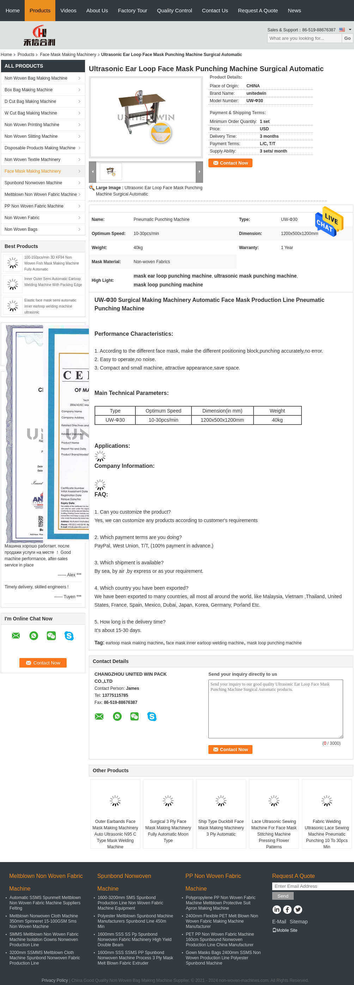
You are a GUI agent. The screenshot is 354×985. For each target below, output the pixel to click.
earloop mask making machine (134, 642)
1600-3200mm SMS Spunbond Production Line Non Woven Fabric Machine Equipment (130, 903)
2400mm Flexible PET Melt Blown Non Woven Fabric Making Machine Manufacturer (222, 921)
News (294, 10)
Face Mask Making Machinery (68, 54)
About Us (97, 10)
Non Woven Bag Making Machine (36, 78)
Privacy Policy (55, 980)
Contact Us (215, 10)
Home (13, 10)
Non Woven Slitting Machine (31, 136)
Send (282, 896)
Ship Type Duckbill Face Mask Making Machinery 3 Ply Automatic (221, 828)
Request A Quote (258, 10)
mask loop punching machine (274, 642)
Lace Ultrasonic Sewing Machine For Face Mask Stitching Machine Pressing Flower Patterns (274, 834)
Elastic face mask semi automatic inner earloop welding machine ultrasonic (50, 306)
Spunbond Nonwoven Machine (33, 182)
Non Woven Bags (21, 229)
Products (40, 10)
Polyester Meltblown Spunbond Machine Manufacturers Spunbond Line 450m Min (135, 921)
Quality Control (174, 10)
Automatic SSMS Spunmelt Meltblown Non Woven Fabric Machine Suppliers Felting (45, 903)
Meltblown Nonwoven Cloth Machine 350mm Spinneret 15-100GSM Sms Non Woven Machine (44, 921)
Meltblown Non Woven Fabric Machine (41, 194)
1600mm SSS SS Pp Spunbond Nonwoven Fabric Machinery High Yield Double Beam (134, 939)
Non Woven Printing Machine (32, 124)
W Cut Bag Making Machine (31, 113)
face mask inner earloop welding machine (205, 642)
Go (347, 38)
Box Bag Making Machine (29, 89)
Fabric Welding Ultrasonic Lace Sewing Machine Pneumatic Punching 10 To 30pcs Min (327, 834)
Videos (68, 10)
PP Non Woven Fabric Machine (34, 206)
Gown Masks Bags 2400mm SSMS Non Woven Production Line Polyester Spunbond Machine (223, 958)
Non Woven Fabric (22, 217)
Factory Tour (132, 10)
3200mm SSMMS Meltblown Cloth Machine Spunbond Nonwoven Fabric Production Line (45, 958)
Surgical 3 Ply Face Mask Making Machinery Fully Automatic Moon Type (168, 831)
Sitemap (298, 921)
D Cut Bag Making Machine (30, 101)
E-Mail (279, 921)
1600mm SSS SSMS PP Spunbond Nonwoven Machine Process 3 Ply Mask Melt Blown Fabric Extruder (135, 958)
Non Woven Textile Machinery (32, 159)
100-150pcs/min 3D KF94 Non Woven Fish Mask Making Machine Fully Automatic (51, 263)
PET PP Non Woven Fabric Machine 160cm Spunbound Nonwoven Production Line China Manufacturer (220, 939)
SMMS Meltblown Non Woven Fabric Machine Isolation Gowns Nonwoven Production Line (44, 939)
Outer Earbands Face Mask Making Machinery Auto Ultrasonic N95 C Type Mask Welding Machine (115, 834)
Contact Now (234, 163)
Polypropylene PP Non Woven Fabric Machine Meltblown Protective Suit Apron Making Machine (221, 903)
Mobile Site (284, 930)
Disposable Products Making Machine (40, 147)
